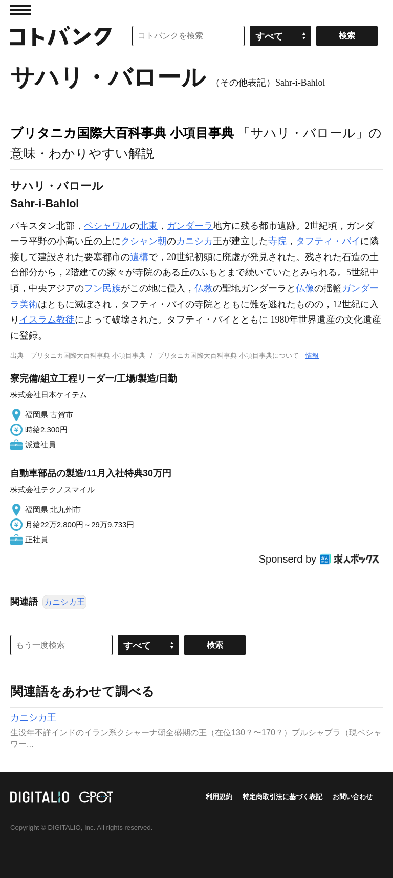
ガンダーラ (190, 226)
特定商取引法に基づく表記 (282, 797)
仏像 (305, 288)
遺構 (139, 257)
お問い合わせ (353, 797)
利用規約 (219, 797)
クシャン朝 (144, 241)
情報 (312, 356)
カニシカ (194, 241)
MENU (20, 10)
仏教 (203, 288)
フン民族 (102, 288)
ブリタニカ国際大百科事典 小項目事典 (122, 133)
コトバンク (61, 36)
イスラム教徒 (47, 319)
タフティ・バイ (328, 241)
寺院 (277, 241)
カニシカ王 (64, 601)
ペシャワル (107, 226)
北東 (148, 226)
